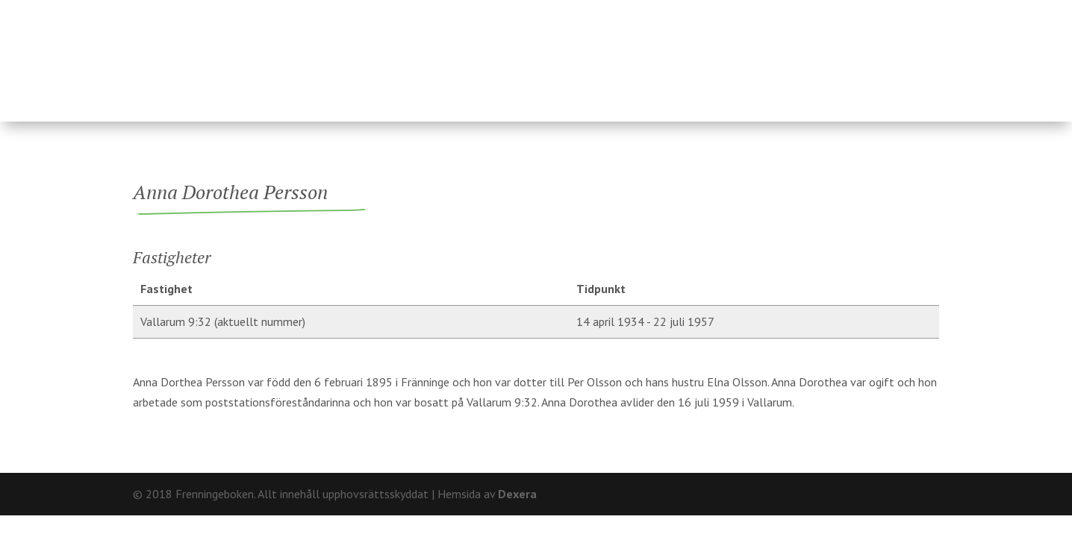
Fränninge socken (647, 54)
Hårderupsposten (832, 54)
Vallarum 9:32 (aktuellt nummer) (222, 321)
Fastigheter (432, 54)
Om (864, 11)
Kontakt (913, 11)
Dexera (517, 493)
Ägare (527, 54)
